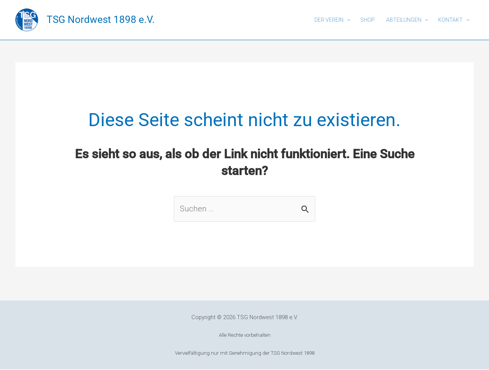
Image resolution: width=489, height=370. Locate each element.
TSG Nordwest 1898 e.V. (101, 19)
